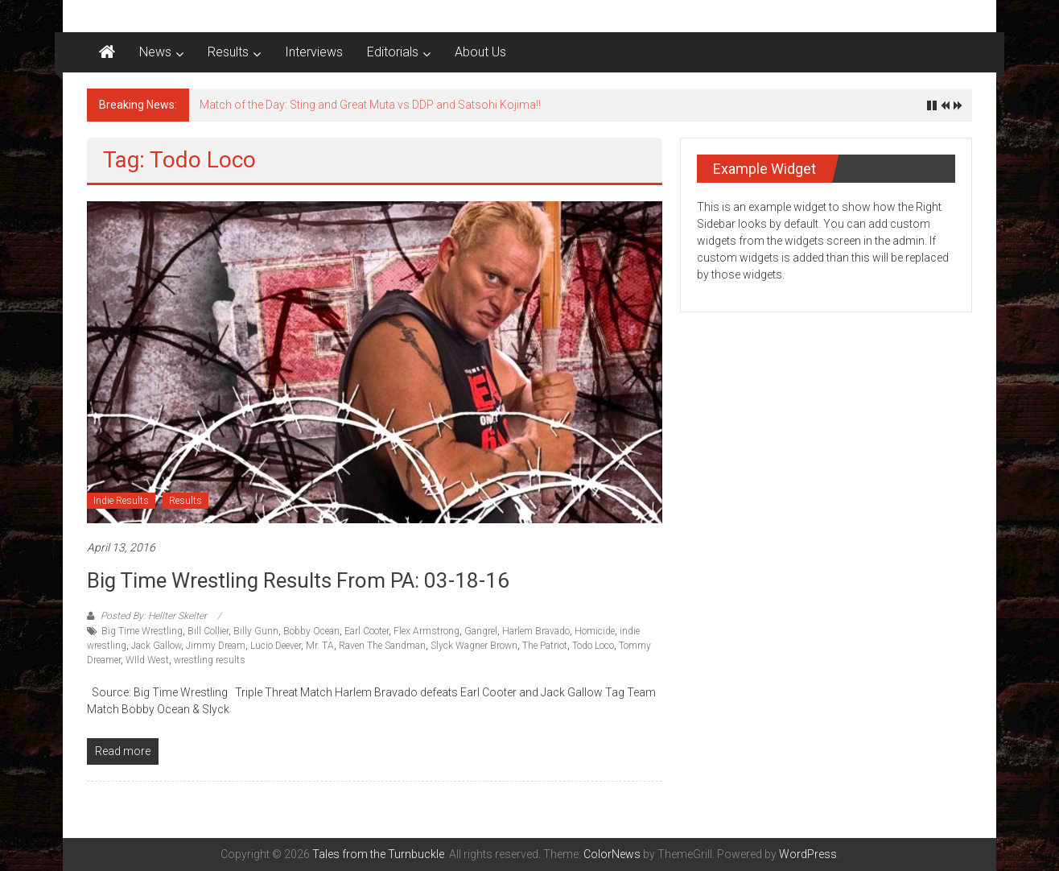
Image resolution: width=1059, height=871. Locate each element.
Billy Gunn (255, 631)
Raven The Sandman (382, 645)
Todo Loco (593, 645)
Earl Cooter (366, 631)
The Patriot (544, 645)
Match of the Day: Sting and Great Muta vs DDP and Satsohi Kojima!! (370, 104)
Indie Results (121, 500)
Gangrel (480, 631)
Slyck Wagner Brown (474, 645)
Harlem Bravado (536, 631)
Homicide (595, 631)
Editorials (392, 52)
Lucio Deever (275, 645)
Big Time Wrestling (142, 631)
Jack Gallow (156, 645)
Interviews (314, 52)
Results (228, 52)
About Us (480, 52)
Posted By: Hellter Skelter (153, 615)
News (155, 52)
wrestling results (209, 660)
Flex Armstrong (426, 631)
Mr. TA (320, 645)
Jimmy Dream (215, 645)
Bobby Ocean (311, 631)
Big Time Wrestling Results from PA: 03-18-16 (298, 580)
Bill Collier (208, 631)
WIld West (147, 660)
